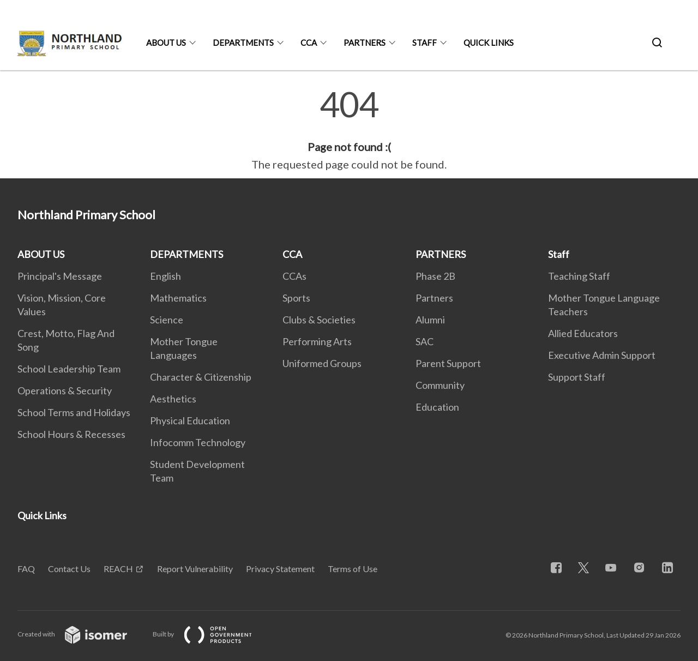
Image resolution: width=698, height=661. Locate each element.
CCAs (294, 276)
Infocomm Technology (197, 442)
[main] (349, 130)
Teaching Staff (579, 276)
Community (440, 385)
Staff (424, 42)
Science (166, 320)
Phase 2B (435, 276)
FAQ (26, 568)
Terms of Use (352, 568)
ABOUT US (166, 42)
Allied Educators (583, 333)
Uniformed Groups (322, 363)
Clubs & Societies (319, 320)
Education (437, 407)
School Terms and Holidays (73, 412)
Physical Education (190, 420)
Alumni (430, 320)
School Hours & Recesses (71, 434)
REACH (118, 568)
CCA (308, 42)
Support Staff (576, 377)
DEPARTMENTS (243, 42)
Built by (211, 634)
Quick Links (489, 42)
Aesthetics (173, 399)
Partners (434, 298)
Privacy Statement (280, 568)
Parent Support (448, 363)
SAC (425, 341)
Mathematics (178, 298)
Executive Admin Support (601, 355)
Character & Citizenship (200, 377)
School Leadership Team (69, 369)
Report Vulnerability (195, 568)
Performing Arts (317, 341)
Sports (296, 298)
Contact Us (69, 568)
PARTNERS (365, 42)
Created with (81, 634)
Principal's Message (59, 276)
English (165, 276)
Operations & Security (64, 390)
